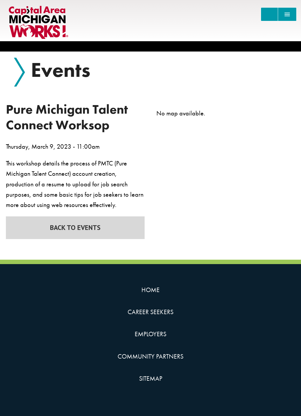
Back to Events (75, 227)
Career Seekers (150, 312)
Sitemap (150, 378)
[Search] (269, 14)
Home (150, 290)
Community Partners (150, 356)
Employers (150, 334)
